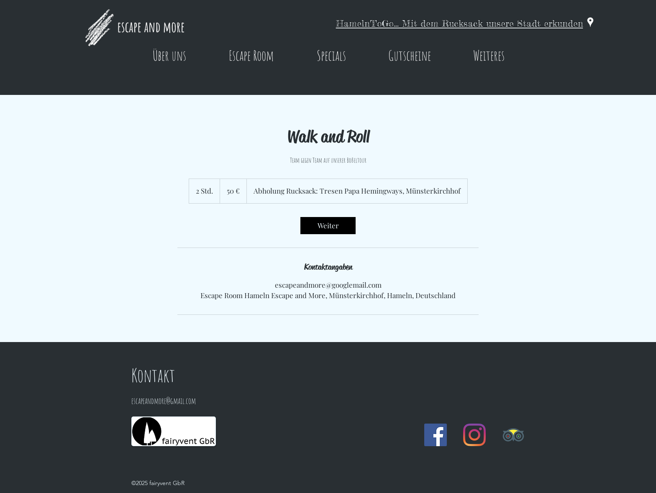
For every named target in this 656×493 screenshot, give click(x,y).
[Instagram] (474, 435)
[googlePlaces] (590, 22)
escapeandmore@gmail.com (163, 401)
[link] (328, 225)
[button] (169, 55)
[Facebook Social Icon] (435, 435)
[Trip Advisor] (513, 435)
